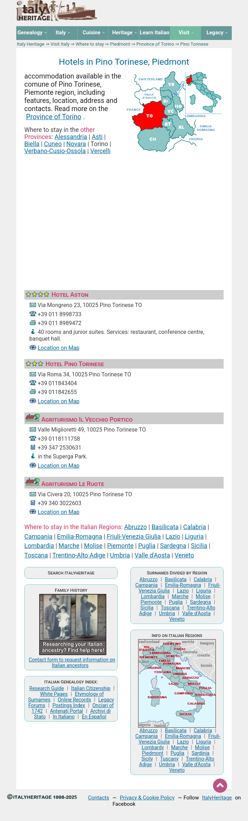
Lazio (172, 536)
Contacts (98, 797)
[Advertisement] (124, 214)
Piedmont (120, 44)
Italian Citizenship (90, 688)
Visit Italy (60, 44)
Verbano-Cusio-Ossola (55, 151)
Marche (69, 545)
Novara (76, 144)
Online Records (74, 700)
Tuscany (169, 759)
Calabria (194, 527)
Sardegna (173, 545)
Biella (32, 144)
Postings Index (68, 705)
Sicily (147, 759)
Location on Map (58, 348)
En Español (94, 716)
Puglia (146, 545)
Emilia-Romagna (79, 536)
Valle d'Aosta (152, 555)
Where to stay (90, 44)
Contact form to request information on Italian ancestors (72, 662)
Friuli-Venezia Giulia (134, 536)
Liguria (194, 536)
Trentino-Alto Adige (78, 555)
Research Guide (46, 688)
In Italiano (64, 716)
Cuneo (53, 144)
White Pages (53, 694)
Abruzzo (135, 527)
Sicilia (199, 545)
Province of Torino (53, 117)
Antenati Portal (66, 711)
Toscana (36, 555)
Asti (97, 136)
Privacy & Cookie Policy (147, 797)
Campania (38, 536)
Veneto (184, 555)
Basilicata (165, 527)
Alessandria (70, 136)
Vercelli (100, 151)
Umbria (120, 555)
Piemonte (120, 545)
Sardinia (200, 753)
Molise (93, 545)
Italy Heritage (31, 44)
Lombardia (39, 545)
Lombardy (153, 747)
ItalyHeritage (217, 797)
